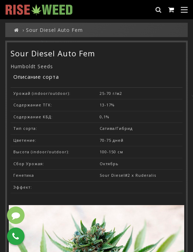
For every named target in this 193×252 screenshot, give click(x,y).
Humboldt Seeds (32, 66)
